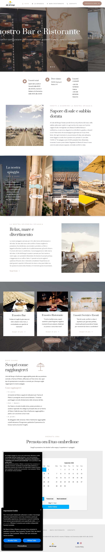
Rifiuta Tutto (31, 540)
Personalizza (22, 546)
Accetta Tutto (12, 540)
